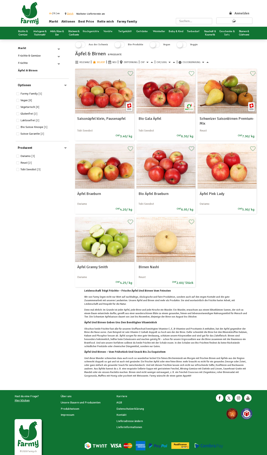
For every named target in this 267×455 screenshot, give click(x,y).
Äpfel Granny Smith (92, 267)
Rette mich (105, 21)
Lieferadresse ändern (129, 421)
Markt (53, 21)
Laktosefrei (29, 120)
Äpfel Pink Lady (212, 193)
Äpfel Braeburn (89, 193)
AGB (119, 402)
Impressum (67, 415)
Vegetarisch (29, 107)
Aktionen (68, 21)
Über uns (66, 396)
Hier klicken (22, 400)
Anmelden (239, 13)
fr (54, 13)
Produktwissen (70, 409)
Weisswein (142, 375)
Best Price (86, 21)
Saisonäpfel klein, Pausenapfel (101, 118)
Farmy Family (127, 21)
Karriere (121, 396)
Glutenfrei (29, 113)
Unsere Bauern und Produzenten (81, 402)
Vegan (26, 100)
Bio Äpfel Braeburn (154, 193)
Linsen (218, 368)
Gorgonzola (90, 375)
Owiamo (27, 156)
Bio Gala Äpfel (150, 118)
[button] (70, 13)
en (58, 13)
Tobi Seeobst (30, 169)
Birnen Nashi (149, 267)
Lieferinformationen (129, 427)
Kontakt (121, 415)
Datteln (206, 368)
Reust (26, 162)
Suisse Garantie (32, 133)
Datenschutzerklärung (130, 409)
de (50, 13)
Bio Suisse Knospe (34, 127)
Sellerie (141, 368)
